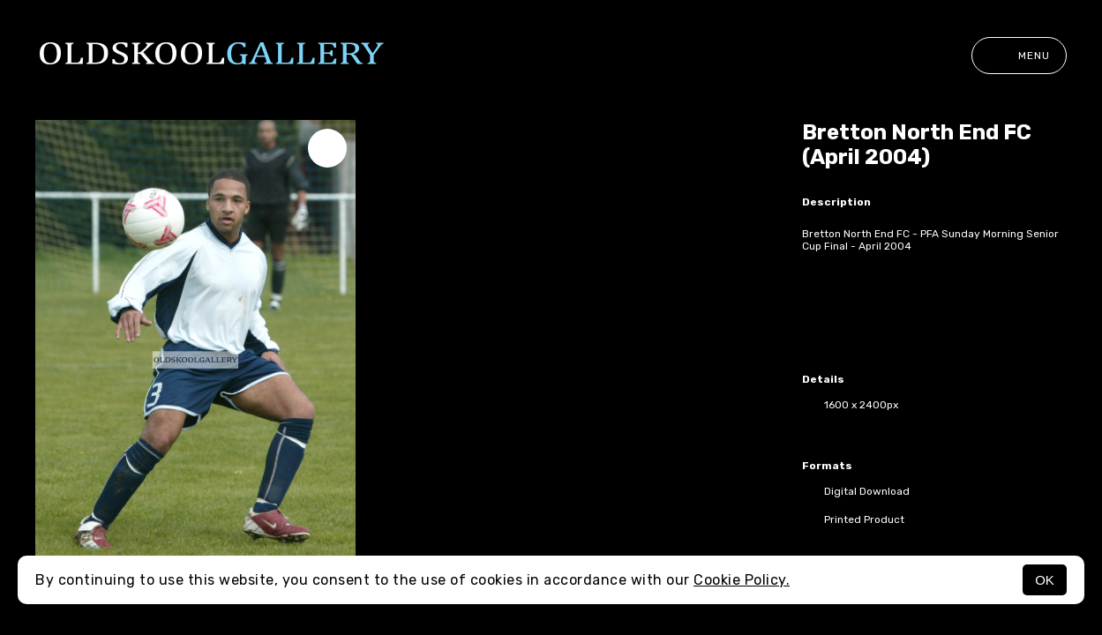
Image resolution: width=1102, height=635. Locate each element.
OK (1044, 579)
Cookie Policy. (741, 580)
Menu (1019, 55)
